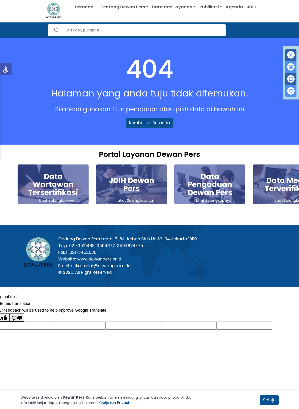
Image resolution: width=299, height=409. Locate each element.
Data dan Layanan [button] (172, 7)
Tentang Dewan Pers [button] (123, 7)
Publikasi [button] (209, 7)
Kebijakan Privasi (114, 402)
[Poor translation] (16, 317)
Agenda (234, 7)
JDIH (251, 7)
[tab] (290, 55)
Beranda (84, 7)
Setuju (269, 400)
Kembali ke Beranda (149, 123)
